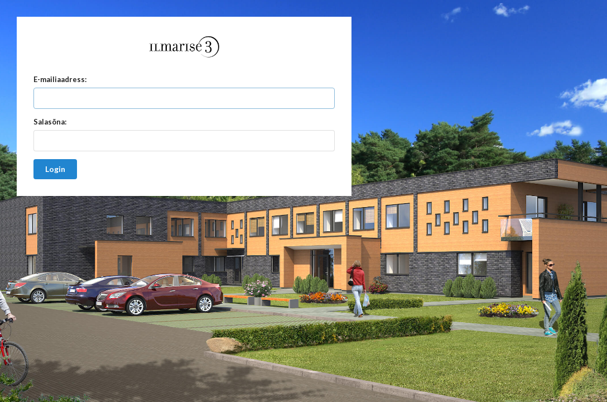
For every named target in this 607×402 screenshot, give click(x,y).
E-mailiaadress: (59, 79)
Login (55, 169)
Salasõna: (49, 121)
